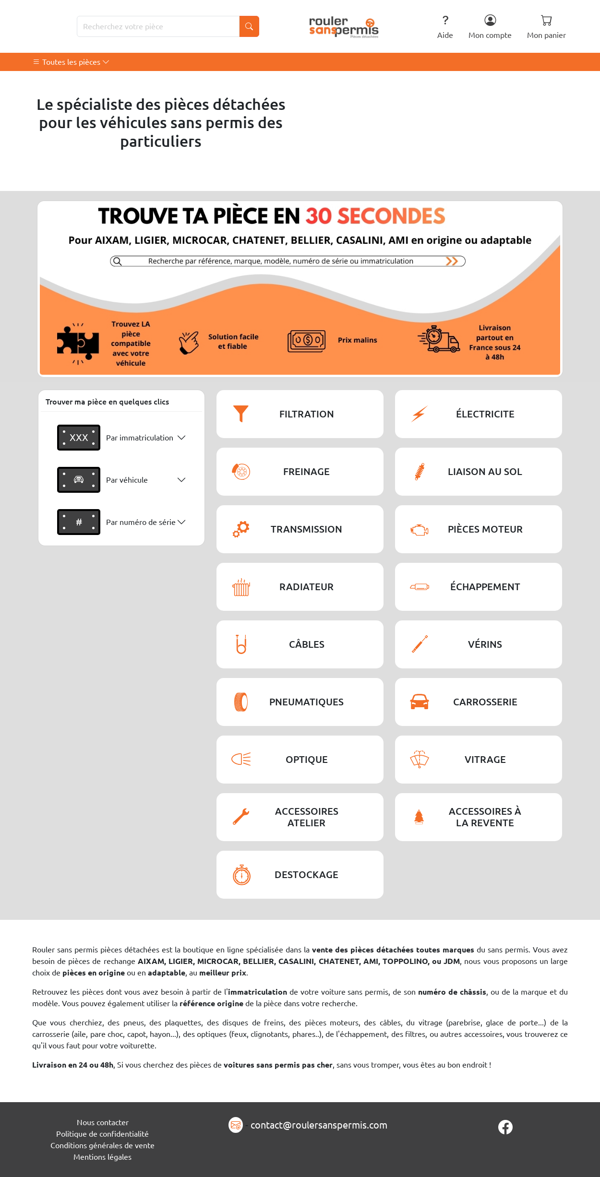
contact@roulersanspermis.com (319, 1124)
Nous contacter (103, 1122)
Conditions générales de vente (102, 1145)
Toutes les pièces (71, 62)
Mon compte (490, 26)
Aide (445, 26)
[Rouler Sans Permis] (344, 26)
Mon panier (546, 26)
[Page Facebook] (505, 1127)
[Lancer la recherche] (249, 26)
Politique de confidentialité (102, 1133)
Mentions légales (102, 1157)
